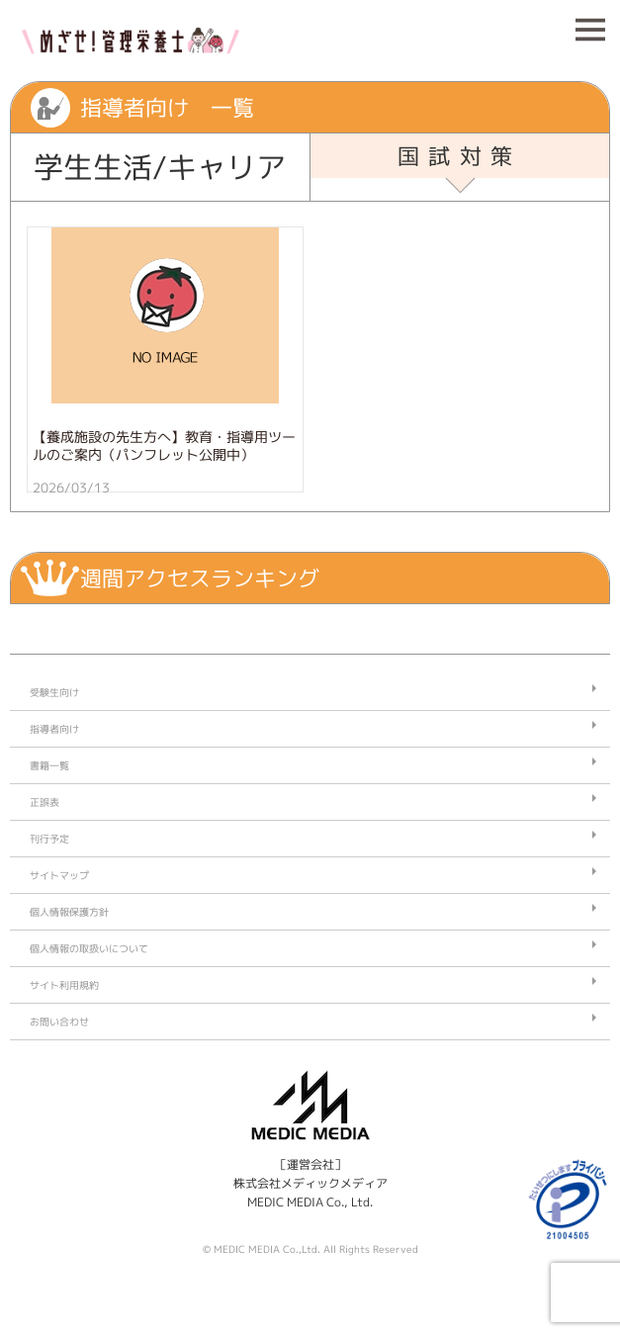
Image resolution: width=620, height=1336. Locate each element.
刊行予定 (49, 839)
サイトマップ (59, 875)
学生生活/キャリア (160, 167)
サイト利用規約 (64, 985)
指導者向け (54, 729)
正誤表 (44, 802)
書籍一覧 (49, 765)
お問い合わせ (59, 1021)
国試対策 (460, 155)
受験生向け (54, 692)
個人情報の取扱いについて (89, 948)
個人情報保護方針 (69, 912)
